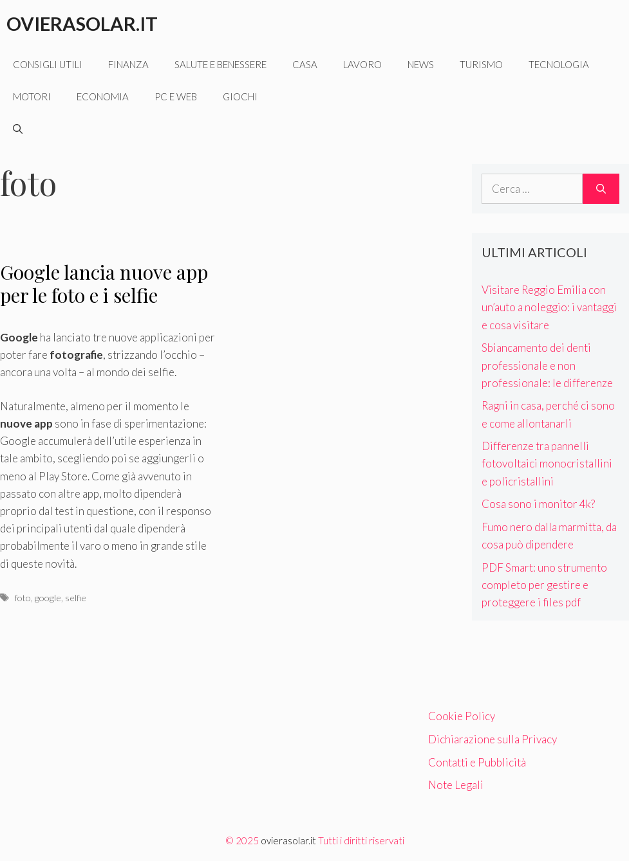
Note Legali (455, 785)
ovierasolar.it (288, 840)
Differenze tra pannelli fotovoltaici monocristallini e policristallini (547, 463)
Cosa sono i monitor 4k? (538, 504)
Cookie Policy (461, 716)
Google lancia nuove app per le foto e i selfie (104, 283)
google (48, 597)
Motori (32, 96)
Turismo (481, 64)
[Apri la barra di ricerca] (17, 129)
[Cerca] (601, 189)
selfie (75, 597)
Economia (103, 96)
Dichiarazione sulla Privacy (492, 739)
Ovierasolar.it (82, 23)
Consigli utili (47, 64)
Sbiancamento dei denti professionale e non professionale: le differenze (547, 365)
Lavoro (362, 64)
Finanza (128, 64)
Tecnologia (559, 64)
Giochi (240, 96)
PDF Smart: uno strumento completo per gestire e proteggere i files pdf (544, 585)
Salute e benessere (220, 64)
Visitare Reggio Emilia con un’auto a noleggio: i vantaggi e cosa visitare (549, 307)
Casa (304, 64)
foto (23, 597)
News (421, 64)
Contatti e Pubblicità (477, 762)
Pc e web (176, 96)
